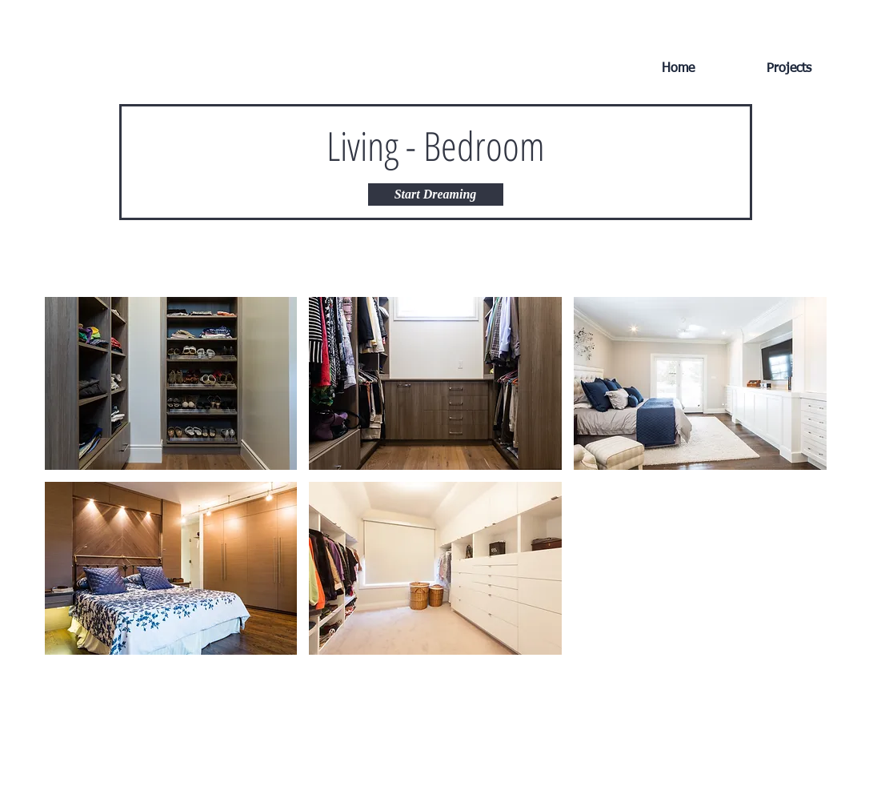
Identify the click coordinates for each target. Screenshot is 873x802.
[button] (171, 383)
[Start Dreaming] (435, 194)
